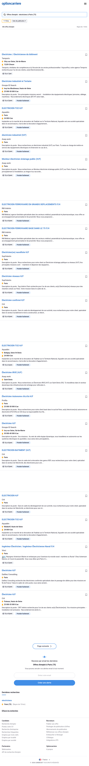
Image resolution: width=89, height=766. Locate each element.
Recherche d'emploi (9, 724)
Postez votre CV (7, 726)
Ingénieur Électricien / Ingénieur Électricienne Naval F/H (28, 546)
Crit (3, 304)
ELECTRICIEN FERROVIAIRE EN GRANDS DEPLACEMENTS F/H (31, 204)
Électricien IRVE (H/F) (12, 372)
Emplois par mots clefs (10, 735)
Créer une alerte (44, 683)
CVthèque (49, 737)
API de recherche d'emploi (11, 752)
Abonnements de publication (56, 729)
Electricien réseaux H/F (13, 276)
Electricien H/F (9, 423)
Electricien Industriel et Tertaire (16, 81)
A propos (49, 749)
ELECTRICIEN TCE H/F (12, 108)
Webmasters (6, 749)
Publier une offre (52, 724)
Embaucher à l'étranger (54, 735)
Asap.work (6, 139)
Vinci (4, 550)
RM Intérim (6, 208)
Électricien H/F (9, 594)
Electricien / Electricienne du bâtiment (19, 54)
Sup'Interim (6, 256)
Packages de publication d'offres (58, 726)
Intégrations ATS (52, 740)
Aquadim (5, 112)
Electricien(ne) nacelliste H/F (15, 252)
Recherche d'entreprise (10, 729)
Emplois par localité (9, 737)
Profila (4, 400)
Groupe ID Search (9, 85)
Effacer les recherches (10, 711)
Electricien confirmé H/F (13, 300)
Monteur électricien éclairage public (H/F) (21, 159)
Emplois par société (9, 740)
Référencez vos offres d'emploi (57, 732)
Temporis (6, 58)
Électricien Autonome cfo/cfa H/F (17, 396)
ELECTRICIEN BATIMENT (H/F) (16, 450)
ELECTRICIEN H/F (10, 495)
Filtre (6, 21)
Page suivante (44, 646)
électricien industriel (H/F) (14, 135)
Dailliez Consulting (9, 574)
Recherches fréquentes (10, 732)
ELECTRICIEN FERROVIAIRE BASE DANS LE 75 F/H (25, 228)
